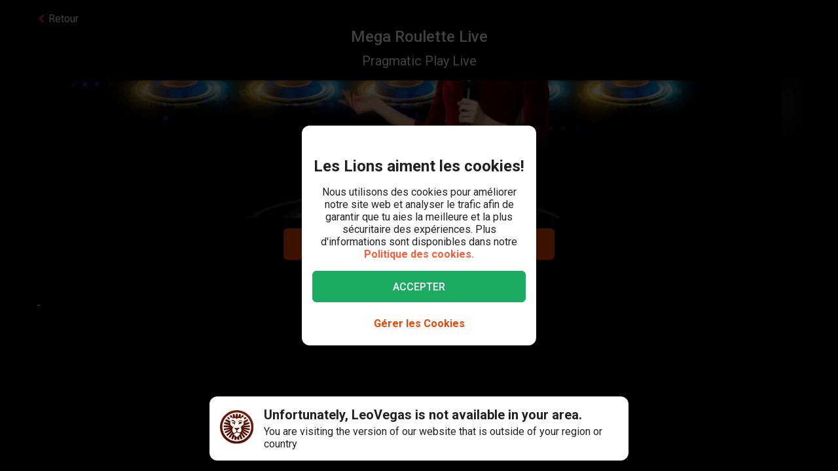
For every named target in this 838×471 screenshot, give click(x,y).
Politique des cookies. (419, 254)
